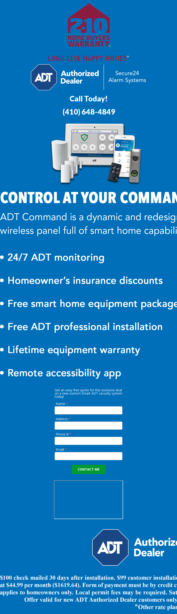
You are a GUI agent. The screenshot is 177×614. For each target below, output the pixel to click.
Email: (61, 449)
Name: (62, 403)
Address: (63, 419)
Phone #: (64, 434)
